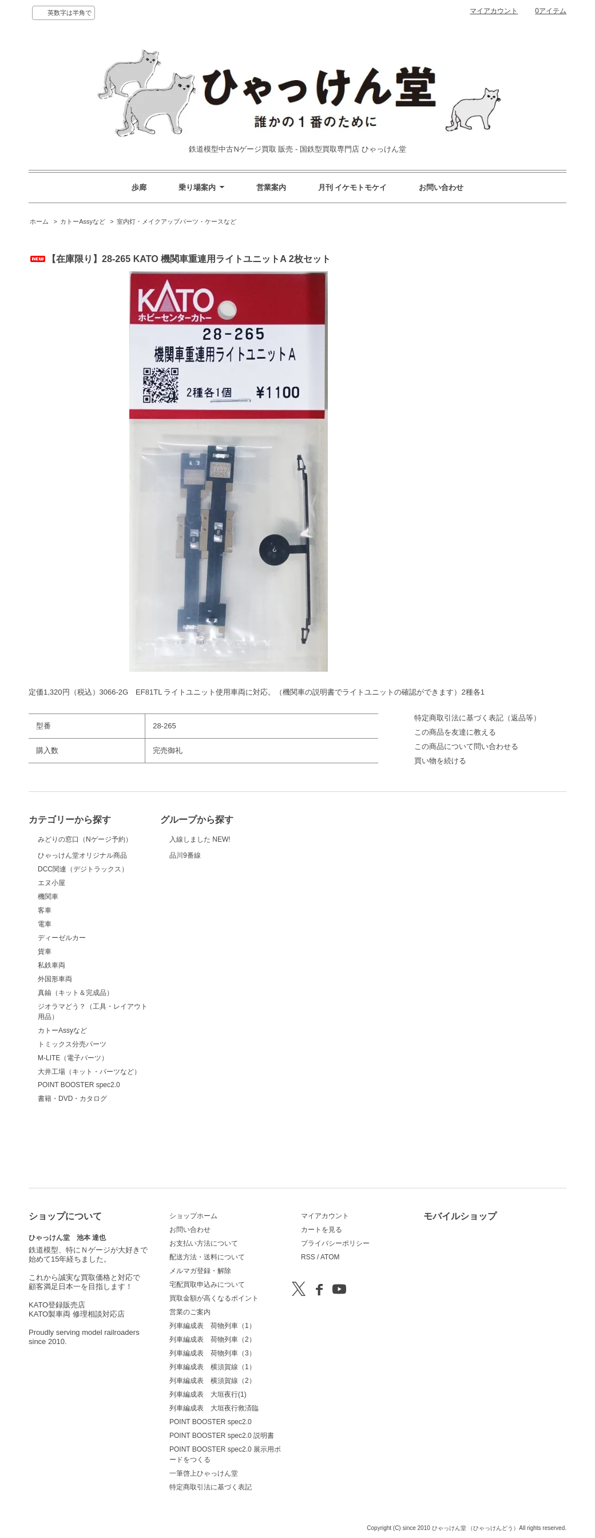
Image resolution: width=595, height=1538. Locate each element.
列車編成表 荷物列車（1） (212, 1326)
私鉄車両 (51, 1022)
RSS (308, 1257)
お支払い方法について (203, 1243)
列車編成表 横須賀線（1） (212, 1367)
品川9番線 (198, 877)
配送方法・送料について (207, 1257)
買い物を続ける (440, 760)
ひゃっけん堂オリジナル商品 (82, 897)
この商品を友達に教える (455, 732)
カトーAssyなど (82, 221)
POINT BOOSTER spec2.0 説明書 (221, 1436)
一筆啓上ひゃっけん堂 (203, 1473)
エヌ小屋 (51, 940)
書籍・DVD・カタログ (72, 1156)
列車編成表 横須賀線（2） (212, 1381)
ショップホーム (193, 1216)
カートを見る (321, 1230)
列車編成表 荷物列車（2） (212, 1339)
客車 (44, 968)
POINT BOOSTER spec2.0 (79, 1142)
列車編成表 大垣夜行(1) (208, 1394)
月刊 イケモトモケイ (352, 187)
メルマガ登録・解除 (200, 1271)
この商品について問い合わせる (466, 746)
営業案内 (271, 187)
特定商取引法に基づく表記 (210, 1487)
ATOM (330, 1257)
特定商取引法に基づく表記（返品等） (477, 717)
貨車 (44, 1009)
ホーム (39, 221)
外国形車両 (55, 1036)
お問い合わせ (441, 187)
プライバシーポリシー (335, 1243)
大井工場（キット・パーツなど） (89, 1129)
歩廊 (139, 187)
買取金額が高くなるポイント (214, 1298)
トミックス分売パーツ (72, 1101)
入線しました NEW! (200, 846)
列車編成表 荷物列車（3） (212, 1353)
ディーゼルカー (62, 995)
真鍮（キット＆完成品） (75, 1050)
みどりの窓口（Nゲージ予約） (85, 853)
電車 (44, 981)
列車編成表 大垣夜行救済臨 (214, 1408)
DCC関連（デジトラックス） (83, 926)
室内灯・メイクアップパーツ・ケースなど (176, 221)
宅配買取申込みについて (207, 1285)
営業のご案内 (190, 1312)
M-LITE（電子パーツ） (73, 1115)
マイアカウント (494, 11)
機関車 (48, 954)
